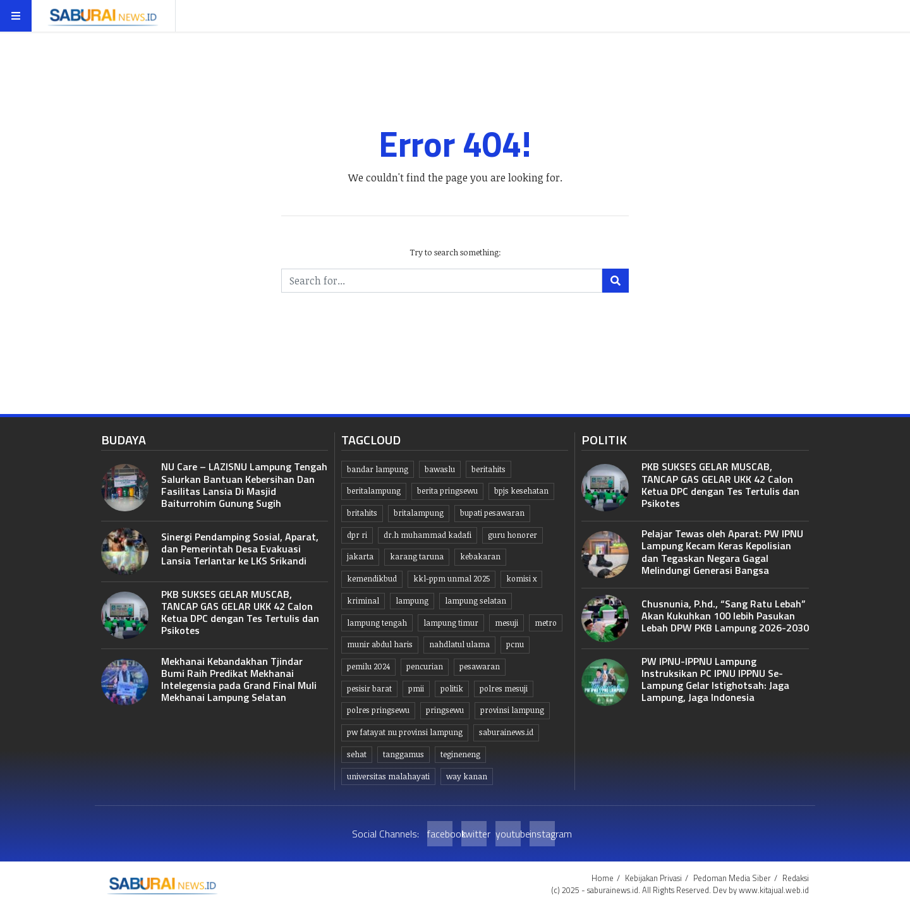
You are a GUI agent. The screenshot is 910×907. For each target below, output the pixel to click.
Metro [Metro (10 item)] (546, 623)
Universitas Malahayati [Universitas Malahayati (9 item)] (388, 776)
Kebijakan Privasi (653, 878)
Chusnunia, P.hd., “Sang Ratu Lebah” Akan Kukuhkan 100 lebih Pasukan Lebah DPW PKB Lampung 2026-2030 (725, 615)
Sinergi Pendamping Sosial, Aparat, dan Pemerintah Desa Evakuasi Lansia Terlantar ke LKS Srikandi (239, 548)
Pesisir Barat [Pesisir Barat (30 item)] (369, 688)
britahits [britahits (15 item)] (362, 513)
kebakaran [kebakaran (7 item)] (480, 556)
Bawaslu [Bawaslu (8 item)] (440, 469)
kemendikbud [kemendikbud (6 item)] (372, 578)
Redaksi (795, 878)
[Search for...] (441, 281)
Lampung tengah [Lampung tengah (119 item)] (377, 623)
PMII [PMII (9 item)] (416, 688)
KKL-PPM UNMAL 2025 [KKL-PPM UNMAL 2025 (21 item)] (451, 578)
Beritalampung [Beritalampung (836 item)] (374, 490)
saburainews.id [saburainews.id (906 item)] (506, 732)
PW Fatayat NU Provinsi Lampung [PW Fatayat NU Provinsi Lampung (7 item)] (405, 732)
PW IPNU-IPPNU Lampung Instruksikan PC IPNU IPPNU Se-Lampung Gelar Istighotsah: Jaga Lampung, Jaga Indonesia (715, 679)
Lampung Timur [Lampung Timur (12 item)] (450, 623)
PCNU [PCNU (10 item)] (515, 644)
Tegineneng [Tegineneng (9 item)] (460, 754)
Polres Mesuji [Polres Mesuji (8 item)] (504, 688)
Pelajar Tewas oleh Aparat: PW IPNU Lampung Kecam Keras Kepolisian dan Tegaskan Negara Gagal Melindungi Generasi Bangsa (722, 552)
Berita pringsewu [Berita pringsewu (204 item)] (447, 490)
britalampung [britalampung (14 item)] (419, 513)
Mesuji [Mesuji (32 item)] (506, 623)
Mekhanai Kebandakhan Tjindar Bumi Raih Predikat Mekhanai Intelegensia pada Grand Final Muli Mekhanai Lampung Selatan (239, 679)
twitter (474, 833)
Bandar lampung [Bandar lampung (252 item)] (377, 469)
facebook (439, 833)
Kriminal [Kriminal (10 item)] (363, 600)
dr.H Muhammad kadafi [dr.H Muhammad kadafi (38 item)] (427, 535)
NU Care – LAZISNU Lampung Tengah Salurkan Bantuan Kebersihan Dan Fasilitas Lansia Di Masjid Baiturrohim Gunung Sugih (244, 485)
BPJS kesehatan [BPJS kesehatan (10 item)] (521, 490)
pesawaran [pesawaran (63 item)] (479, 666)
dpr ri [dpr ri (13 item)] (357, 535)
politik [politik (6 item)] (451, 688)
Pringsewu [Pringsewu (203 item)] (445, 710)
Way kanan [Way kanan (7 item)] (466, 776)
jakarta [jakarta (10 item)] (360, 556)
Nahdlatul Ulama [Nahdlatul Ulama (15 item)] (459, 644)
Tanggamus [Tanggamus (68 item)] (403, 754)
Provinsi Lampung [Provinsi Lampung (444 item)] (512, 710)
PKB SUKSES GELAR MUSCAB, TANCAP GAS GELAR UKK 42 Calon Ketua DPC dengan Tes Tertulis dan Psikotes (240, 612)
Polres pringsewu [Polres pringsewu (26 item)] (378, 710)
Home (603, 878)
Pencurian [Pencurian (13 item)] (424, 666)
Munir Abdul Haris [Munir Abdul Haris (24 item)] (380, 644)
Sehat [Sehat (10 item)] (357, 754)
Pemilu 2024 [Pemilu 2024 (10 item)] (368, 666)
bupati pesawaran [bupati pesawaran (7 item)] (492, 513)
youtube (508, 833)
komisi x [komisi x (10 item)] (521, 578)
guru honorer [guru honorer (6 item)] (512, 535)
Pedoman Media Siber (732, 878)
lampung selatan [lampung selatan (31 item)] (475, 600)
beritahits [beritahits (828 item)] (488, 469)
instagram (542, 833)
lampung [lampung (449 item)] (412, 600)
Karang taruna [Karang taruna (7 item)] (417, 556)
